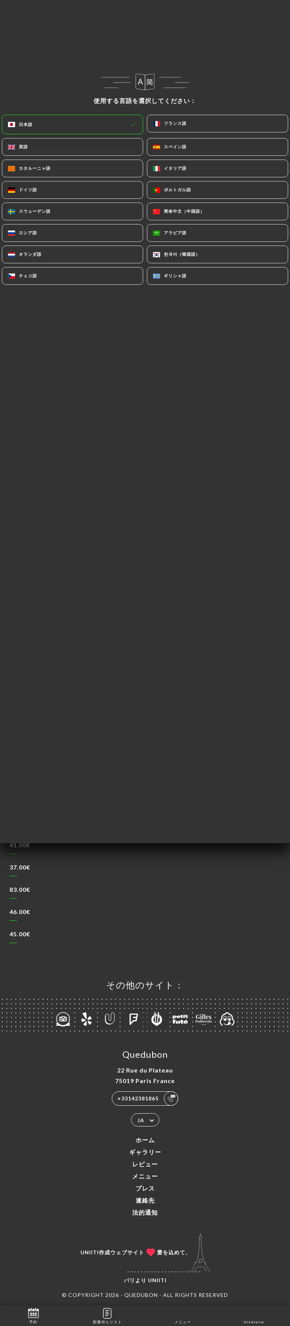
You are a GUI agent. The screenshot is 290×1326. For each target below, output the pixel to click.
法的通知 (145, 1212)
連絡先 (145, 1200)
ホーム (145, 1139)
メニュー (145, 1176)
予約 (33, 1315)
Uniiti (157, 1280)
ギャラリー (145, 1151)
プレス (145, 1188)
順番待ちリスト (107, 1315)
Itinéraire (254, 1315)
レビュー (145, 1164)
